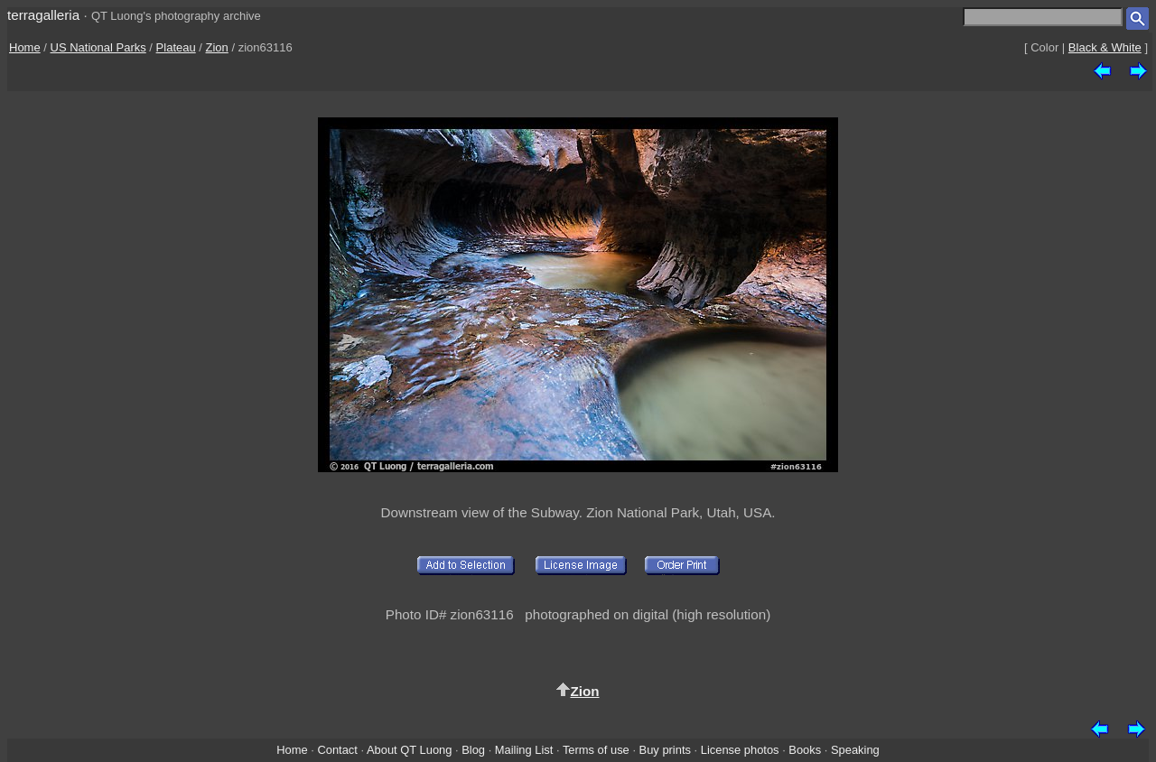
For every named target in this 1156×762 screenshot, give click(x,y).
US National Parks (98, 47)
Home (25, 47)
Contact (337, 750)
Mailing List (524, 750)
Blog (473, 750)
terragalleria (43, 15)
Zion (217, 47)
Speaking (855, 750)
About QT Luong (409, 750)
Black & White (1105, 47)
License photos (740, 750)
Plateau (176, 47)
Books (804, 750)
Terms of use (596, 750)
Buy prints (665, 750)
